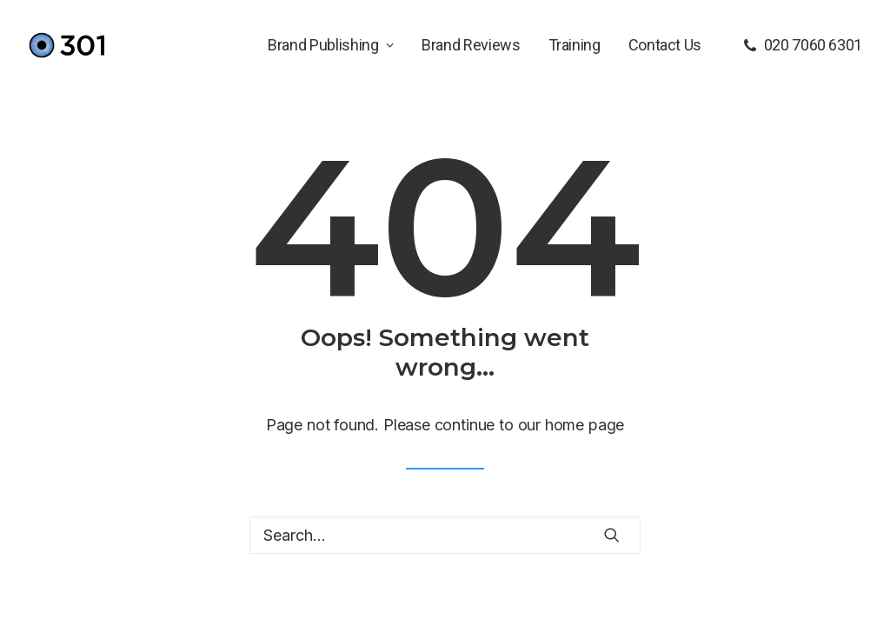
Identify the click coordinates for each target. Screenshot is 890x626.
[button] (611, 534)
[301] (66, 45)
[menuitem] (331, 45)
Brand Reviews (471, 45)
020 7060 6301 (813, 45)
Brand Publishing (331, 45)
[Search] (445, 535)
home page (584, 425)
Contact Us (664, 45)
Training (574, 45)
